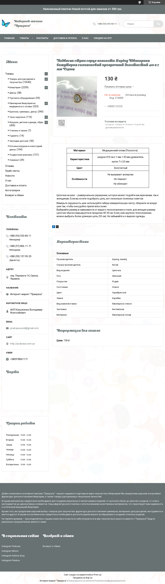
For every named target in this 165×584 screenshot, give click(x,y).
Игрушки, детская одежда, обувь (26, 122)
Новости (9, 175)
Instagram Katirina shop (13, 555)
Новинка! (14, 160)
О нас (85, 38)
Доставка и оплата (65, 38)
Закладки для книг (19, 141)
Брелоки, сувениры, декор (23, 111)
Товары (24, 38)
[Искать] (158, 23)
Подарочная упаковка (20, 154)
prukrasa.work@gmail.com (24, 328)
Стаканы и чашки (18, 130)
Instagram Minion (10, 551)
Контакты (42, 38)
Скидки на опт (103, 38)
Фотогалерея (12, 190)
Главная (9, 38)
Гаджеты (14, 135)
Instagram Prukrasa (11, 546)
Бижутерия (15, 87)
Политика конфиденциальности (110, 581)
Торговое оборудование (22, 98)
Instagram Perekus (11, 560)
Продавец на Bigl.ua (82, 578)
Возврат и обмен (14, 195)
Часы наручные (17, 117)
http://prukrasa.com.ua (22, 343)
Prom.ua (97, 575)
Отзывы (9, 166)
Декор (12, 93)
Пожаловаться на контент (80, 581)
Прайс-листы (12, 170)
